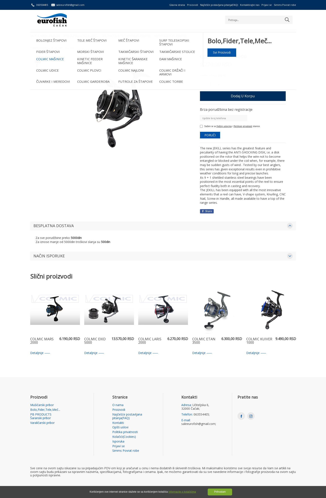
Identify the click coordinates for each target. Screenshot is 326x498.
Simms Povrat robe (285, 4)
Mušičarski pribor (45, 35)
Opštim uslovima (224, 126)
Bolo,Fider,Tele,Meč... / (64, 48)
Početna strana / (40, 48)
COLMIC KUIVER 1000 (259, 341)
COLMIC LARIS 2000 (149, 341)
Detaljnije (40, 353)
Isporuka (118, 441)
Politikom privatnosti (243, 126)
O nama (117, 405)
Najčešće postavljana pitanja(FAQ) (219, 4)
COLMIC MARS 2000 (42, 341)
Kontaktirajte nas (249, 4)
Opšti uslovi (120, 427)
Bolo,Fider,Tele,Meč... (81, 35)
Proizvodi (192, 4)
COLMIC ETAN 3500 (203, 341)
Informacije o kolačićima (182, 491)
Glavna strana (177, 4)
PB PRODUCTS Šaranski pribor (128, 35)
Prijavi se (266, 4)
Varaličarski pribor (172, 35)
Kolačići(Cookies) (124, 437)
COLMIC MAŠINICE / (90, 48)
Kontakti (118, 423)
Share (207, 211)
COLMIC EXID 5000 (95, 341)
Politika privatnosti (125, 432)
